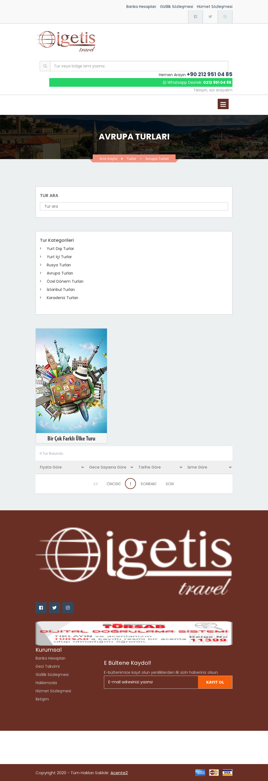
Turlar (131, 158)
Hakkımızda (46, 682)
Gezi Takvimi (48, 666)
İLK (96, 484)
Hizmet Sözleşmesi (214, 6)
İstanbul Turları (61, 289)
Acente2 (119, 773)
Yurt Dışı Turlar (60, 248)
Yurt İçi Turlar (59, 257)
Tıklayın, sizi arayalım (212, 90)
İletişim (42, 699)
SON (170, 484)
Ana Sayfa (108, 158)
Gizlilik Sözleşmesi (176, 6)
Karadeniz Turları (62, 297)
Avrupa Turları (157, 158)
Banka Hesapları (141, 6)
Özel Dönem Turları (65, 281)
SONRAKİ (148, 484)
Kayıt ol (215, 682)
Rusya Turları (59, 265)
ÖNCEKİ (113, 484)
